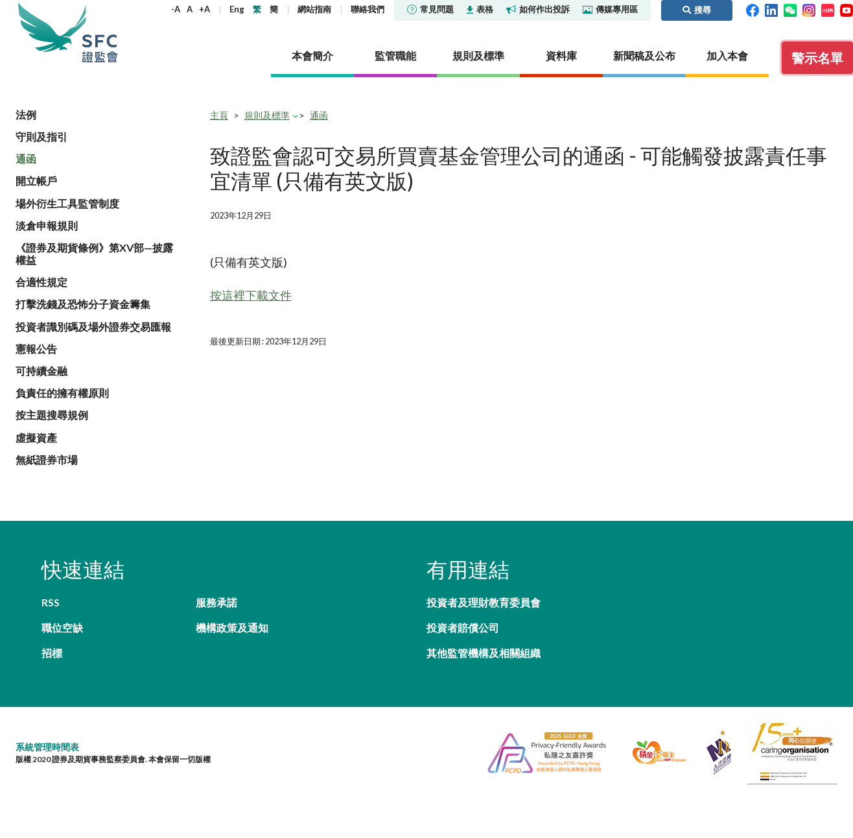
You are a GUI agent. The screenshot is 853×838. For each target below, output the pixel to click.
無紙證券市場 (47, 459)
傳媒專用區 (610, 9)
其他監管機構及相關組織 (483, 653)
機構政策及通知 (232, 627)
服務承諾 (216, 602)
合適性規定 (41, 282)
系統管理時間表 (47, 746)
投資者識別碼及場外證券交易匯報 (93, 326)
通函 (26, 158)
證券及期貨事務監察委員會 (100, 32)
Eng (236, 9)
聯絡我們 (367, 9)
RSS (50, 602)
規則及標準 (267, 115)
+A (204, 9)
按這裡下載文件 (251, 295)
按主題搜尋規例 (52, 415)
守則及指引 (41, 136)
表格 (480, 9)
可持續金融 (41, 371)
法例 (26, 114)
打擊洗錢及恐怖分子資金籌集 (83, 304)
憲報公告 (36, 348)
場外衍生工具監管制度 (67, 203)
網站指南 (314, 9)
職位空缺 (62, 627)
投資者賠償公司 (462, 627)
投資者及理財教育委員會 (483, 602)
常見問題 (430, 9)
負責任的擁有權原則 (62, 393)
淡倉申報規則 (47, 225)
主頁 (219, 115)
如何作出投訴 (538, 9)
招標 (51, 653)
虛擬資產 (36, 437)
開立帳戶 (36, 180)
